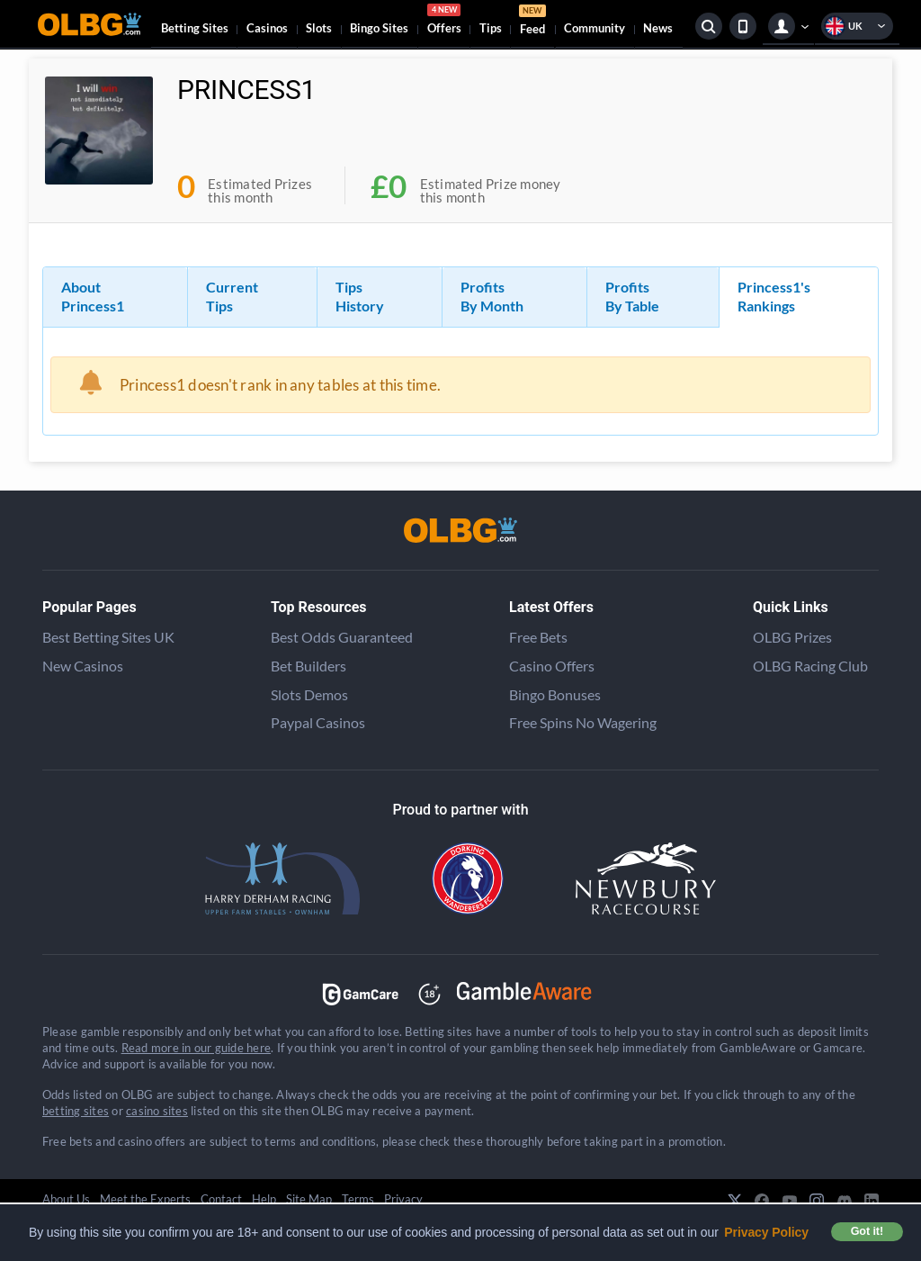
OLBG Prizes (792, 636)
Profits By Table (632, 296)
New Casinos (82, 665)
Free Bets (538, 636)
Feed (532, 22)
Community (594, 28)
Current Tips (232, 296)
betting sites (75, 1110)
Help (264, 1199)
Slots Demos (309, 694)
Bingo (379, 28)
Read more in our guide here (196, 1047)
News (658, 28)
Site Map (309, 1199)
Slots (319, 28)
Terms (358, 1199)
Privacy (403, 1199)
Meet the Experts (145, 1199)
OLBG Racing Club (810, 665)
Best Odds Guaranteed (342, 636)
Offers (444, 21)
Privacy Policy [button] (766, 1232)
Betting (194, 28)
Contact (221, 1199)
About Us (66, 1199)
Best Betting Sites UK (108, 636)
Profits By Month (491, 296)
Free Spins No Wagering (583, 722)
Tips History (359, 296)
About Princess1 (92, 296)
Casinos (267, 28)
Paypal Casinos (318, 722)
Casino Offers (552, 665)
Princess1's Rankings (774, 296)
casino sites (157, 1110)
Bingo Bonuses (555, 694)
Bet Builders (308, 665)
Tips (490, 28)
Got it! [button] (867, 1231)
